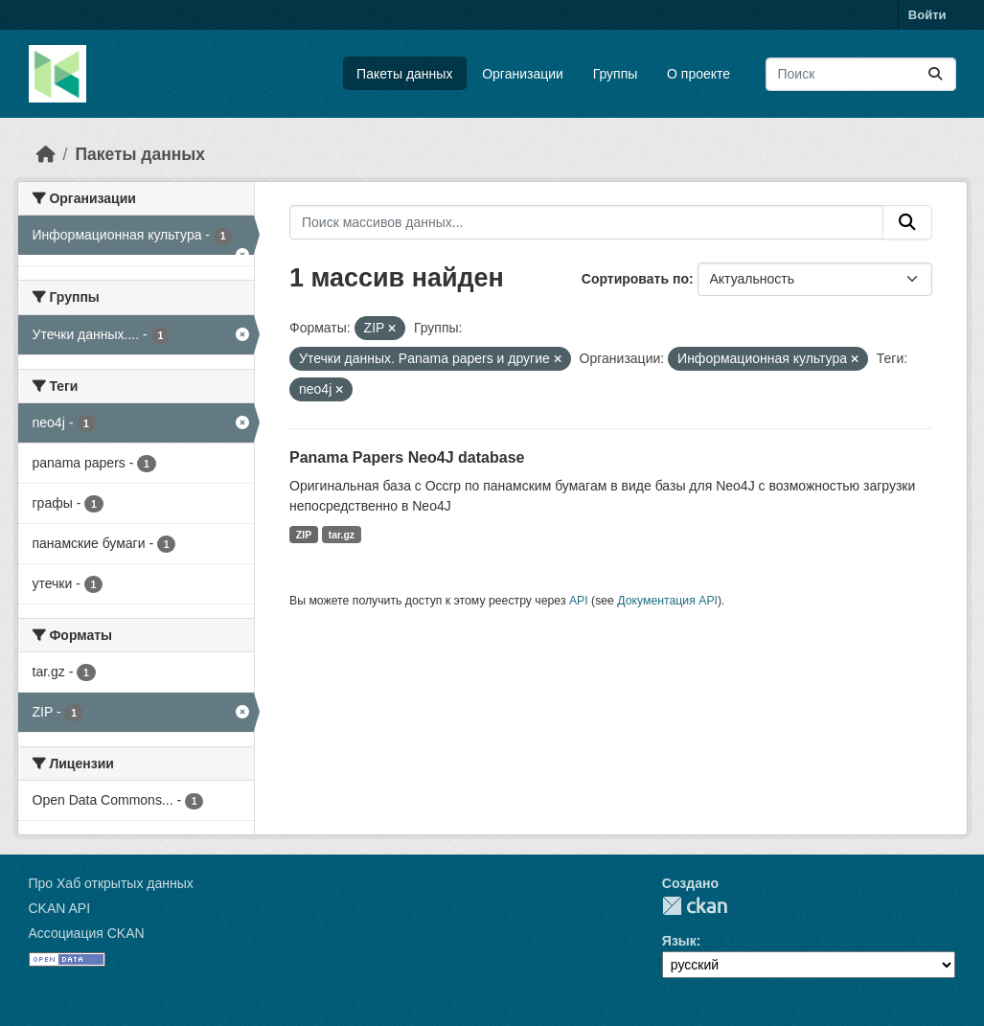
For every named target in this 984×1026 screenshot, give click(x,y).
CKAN (694, 906)
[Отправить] (935, 74)
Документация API (667, 600)
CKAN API (60, 908)
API (578, 600)
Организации (522, 73)
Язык (679, 940)
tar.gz (342, 534)
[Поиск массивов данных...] (861, 74)
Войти (927, 15)
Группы (615, 73)
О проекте (698, 73)
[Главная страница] (46, 154)
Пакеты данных (404, 73)
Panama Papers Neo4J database (406, 457)
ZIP (303, 534)
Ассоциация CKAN (87, 933)
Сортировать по (635, 278)
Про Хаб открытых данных (111, 883)
